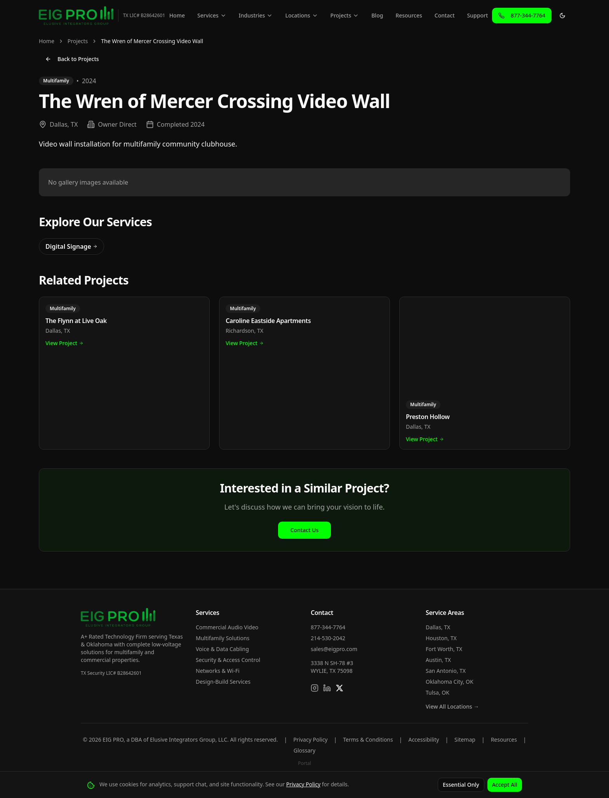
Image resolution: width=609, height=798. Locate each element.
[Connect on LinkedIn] (327, 688)
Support (477, 15)
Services (211, 15)
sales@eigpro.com (334, 649)
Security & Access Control (228, 660)
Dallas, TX (438, 627)
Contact (445, 15)
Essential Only (461, 784)
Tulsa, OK (437, 692)
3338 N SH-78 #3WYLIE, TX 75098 (332, 666)
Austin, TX (438, 660)
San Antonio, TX (446, 670)
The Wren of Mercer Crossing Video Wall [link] (152, 41)
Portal (304, 763)
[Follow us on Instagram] (314, 688)
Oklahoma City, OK (449, 681)
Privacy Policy (310, 739)
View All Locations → (452, 706)
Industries (256, 15)
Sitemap (464, 739)
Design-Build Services (223, 681)
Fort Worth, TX (444, 649)
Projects (345, 15)
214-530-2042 (328, 638)
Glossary (304, 750)
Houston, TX (441, 638)
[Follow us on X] (339, 688)
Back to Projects (72, 59)
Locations (301, 15)
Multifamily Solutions (222, 638)
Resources (408, 15)
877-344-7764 (328, 627)
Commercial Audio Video (227, 627)
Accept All (504, 784)
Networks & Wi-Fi (218, 670)
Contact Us (305, 530)
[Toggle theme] (562, 15)
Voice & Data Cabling (222, 649)
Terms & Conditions (368, 739)
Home (177, 15)
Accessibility (423, 739)
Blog (377, 15)
